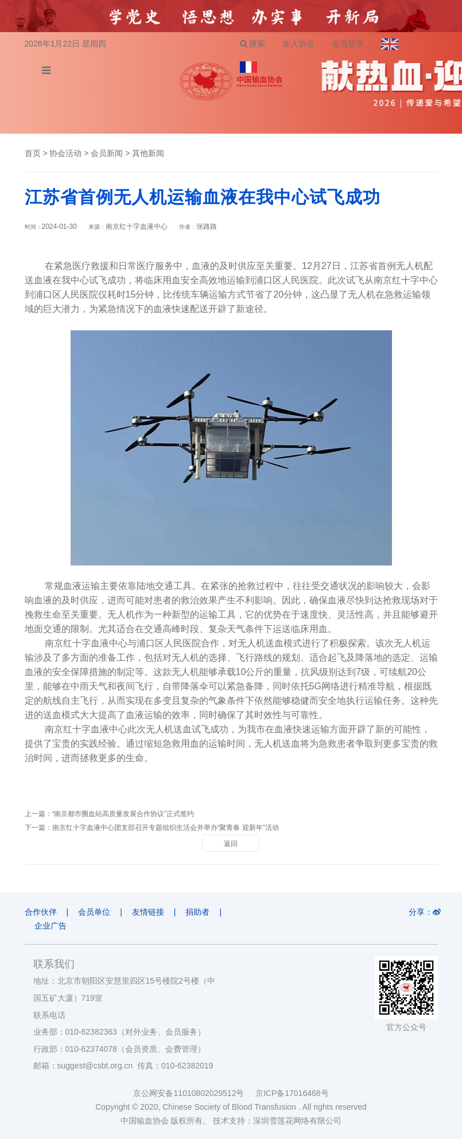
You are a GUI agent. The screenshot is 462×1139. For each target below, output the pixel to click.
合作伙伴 (41, 911)
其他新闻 (148, 153)
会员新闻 (107, 153)
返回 (231, 844)
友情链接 (148, 911)
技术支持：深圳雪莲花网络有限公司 (277, 1120)
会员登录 (348, 43)
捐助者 (197, 911)
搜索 (253, 43)
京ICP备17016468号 (292, 1093)
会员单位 (94, 911)
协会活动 (65, 153)
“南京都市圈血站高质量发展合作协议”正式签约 (123, 814)
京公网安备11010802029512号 (194, 1093)
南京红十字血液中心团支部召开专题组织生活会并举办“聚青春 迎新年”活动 (165, 828)
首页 (33, 153)
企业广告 (50, 925)
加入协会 (298, 43)
